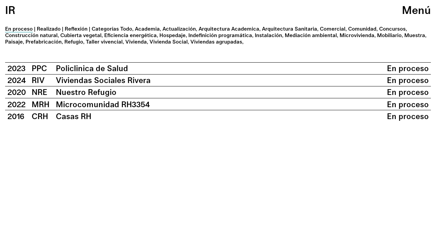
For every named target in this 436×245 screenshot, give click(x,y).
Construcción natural (31, 35)
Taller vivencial (104, 41)
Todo (126, 29)
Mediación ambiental (311, 35)
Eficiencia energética (130, 35)
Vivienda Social (169, 41)
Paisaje (14, 41)
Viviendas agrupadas (216, 41)
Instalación (268, 35)
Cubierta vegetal (81, 35)
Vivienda (136, 41)
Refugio (73, 41)
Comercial (332, 29)
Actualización (179, 29)
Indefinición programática (220, 35)
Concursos (392, 29)
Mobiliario (389, 35)
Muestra (414, 35)
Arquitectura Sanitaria (289, 29)
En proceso (19, 29)
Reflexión (76, 29)
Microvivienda (357, 35)
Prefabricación (44, 41)
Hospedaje (172, 35)
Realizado (49, 29)
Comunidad (362, 29)
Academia (147, 29)
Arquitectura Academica (229, 29)
